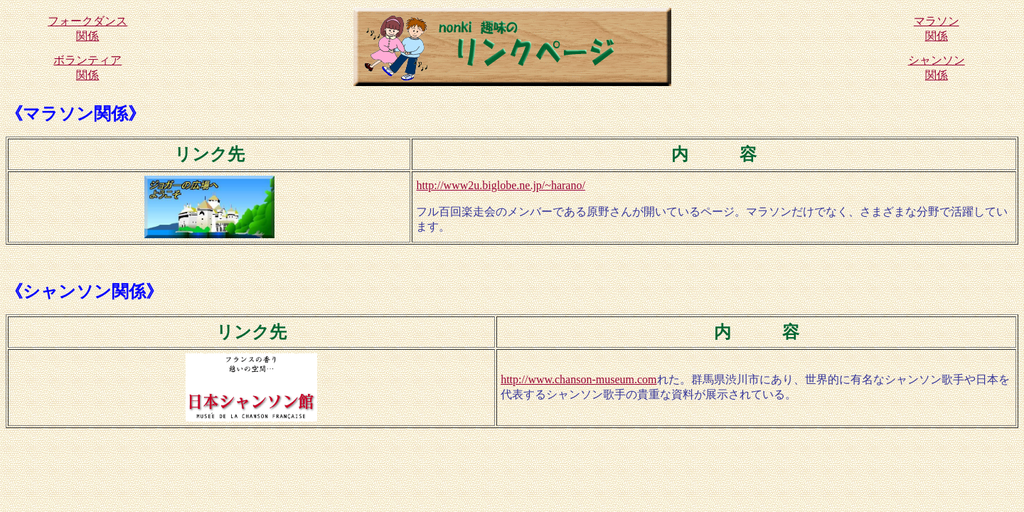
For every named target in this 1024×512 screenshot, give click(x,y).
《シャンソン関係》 (84, 291)
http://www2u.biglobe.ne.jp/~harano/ (500, 185)
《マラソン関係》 (75, 114)
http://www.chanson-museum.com (578, 379)
